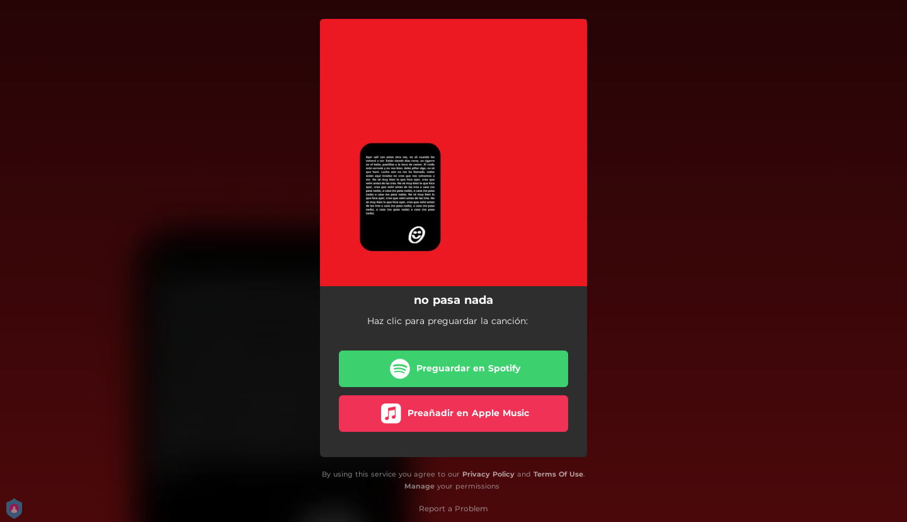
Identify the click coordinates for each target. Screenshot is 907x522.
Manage (419, 486)
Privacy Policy (488, 474)
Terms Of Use (558, 474)
